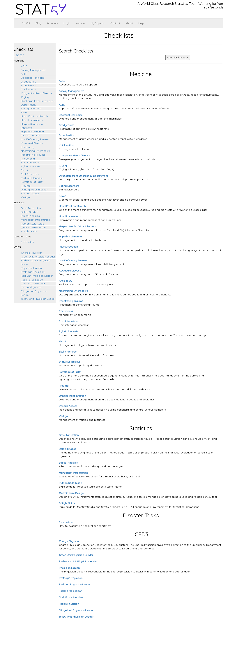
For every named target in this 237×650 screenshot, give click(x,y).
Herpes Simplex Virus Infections (78, 226)
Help (141, 23)
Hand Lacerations (32, 120)
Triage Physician (31, 287)
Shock (24, 170)
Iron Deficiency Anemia (35, 139)
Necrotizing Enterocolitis (35, 151)
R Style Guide (29, 231)
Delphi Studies (29, 212)
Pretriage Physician (33, 272)
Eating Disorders (31, 108)
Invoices (80, 23)
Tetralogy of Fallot (32, 181)
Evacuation (28, 242)
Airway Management (33, 70)
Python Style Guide (32, 223)
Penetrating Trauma (33, 154)
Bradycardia (28, 81)
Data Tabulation (31, 208)
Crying (25, 97)
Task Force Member (33, 283)
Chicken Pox (28, 89)
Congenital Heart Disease (36, 93)
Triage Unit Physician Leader (76, 610)
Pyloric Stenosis (30, 166)
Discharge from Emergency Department (83, 175)
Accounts (52, 23)
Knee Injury (27, 147)
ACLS (24, 66)
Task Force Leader (32, 279)
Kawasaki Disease (32, 143)
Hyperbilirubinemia (32, 131)
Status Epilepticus (32, 178)
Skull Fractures (30, 174)
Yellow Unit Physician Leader (38, 298)
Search (19, 55)
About (129, 23)
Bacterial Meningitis (33, 77)
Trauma (26, 185)
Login (66, 23)
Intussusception (30, 135)
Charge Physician (31, 252)
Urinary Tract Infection (34, 189)
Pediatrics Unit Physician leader (78, 561)
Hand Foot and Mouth (34, 116)
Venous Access (30, 193)
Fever (24, 112)
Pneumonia (28, 158)
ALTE (24, 74)
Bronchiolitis (28, 85)
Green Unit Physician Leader (38, 256)
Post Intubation (30, 162)
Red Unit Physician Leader (37, 275)
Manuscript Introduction (35, 219)
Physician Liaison (31, 268)
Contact (115, 23)
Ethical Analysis (30, 216)
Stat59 (26, 23)
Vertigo (25, 197)
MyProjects (98, 23)
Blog (38, 23)
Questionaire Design (33, 227)
